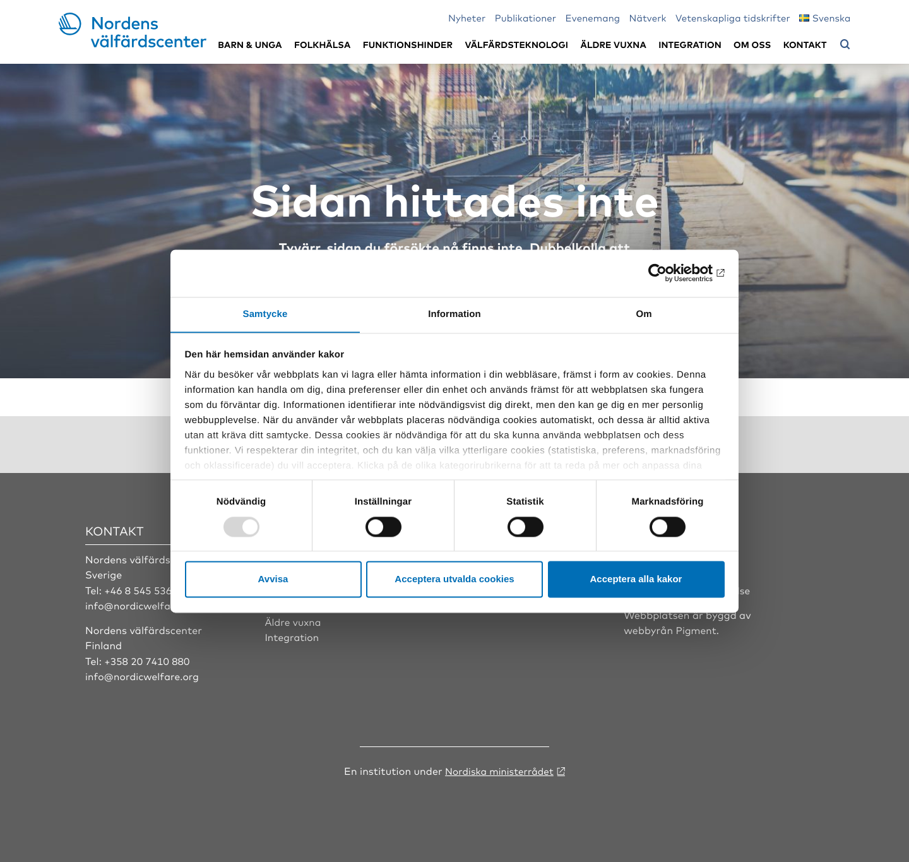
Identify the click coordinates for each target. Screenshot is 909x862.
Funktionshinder (408, 45)
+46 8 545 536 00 (146, 589)
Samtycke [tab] (265, 313)
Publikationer (526, 17)
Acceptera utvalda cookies (454, 579)
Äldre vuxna (613, 45)
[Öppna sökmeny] (845, 45)
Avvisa (273, 579)
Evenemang (593, 17)
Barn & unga (250, 45)
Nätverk (648, 17)
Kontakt (805, 45)
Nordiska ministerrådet (499, 769)
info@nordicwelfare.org (144, 604)
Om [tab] (643, 313)
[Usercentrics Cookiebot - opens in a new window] (669, 272)
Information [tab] (454, 313)
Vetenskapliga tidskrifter (732, 17)
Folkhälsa (322, 45)
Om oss (752, 45)
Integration (690, 45)
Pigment (697, 629)
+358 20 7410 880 (148, 660)
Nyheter (466, 17)
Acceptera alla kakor (636, 579)
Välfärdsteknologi (516, 45)
